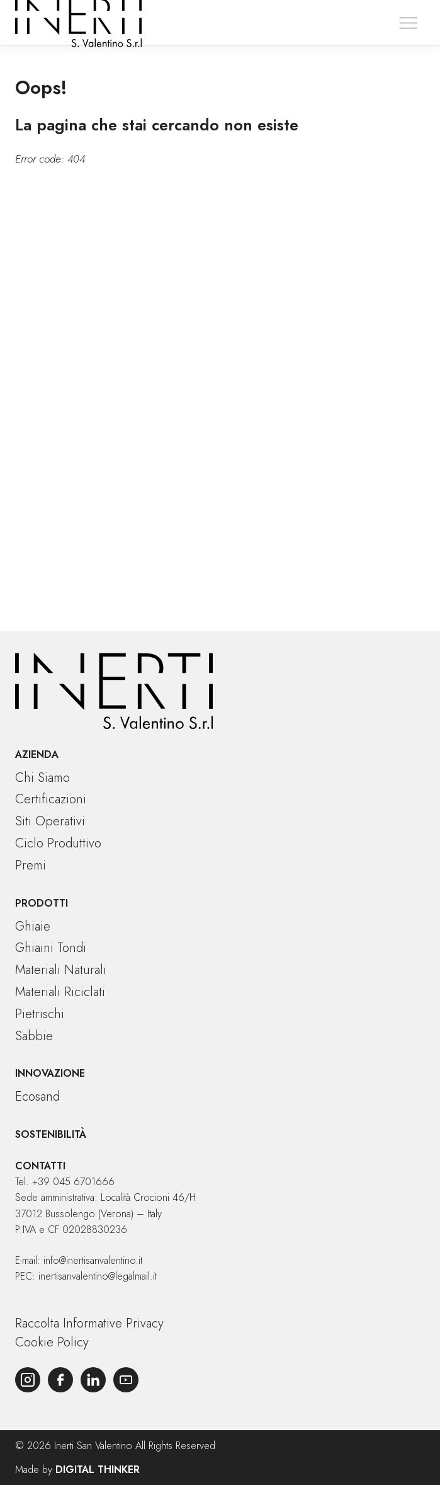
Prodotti (41, 903)
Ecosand (37, 1096)
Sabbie (34, 1036)
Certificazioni (50, 799)
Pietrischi (39, 1014)
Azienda (37, 754)
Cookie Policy (52, 1342)
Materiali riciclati (60, 992)
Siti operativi (50, 821)
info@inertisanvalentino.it (92, 1260)
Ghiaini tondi (50, 948)
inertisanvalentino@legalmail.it (97, 1276)
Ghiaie (32, 926)
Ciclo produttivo (58, 843)
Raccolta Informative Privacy (89, 1323)
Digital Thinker (97, 1469)
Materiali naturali (60, 970)
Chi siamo (42, 778)
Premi (30, 865)
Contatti (40, 1166)
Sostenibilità (50, 1134)
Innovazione (50, 1073)
